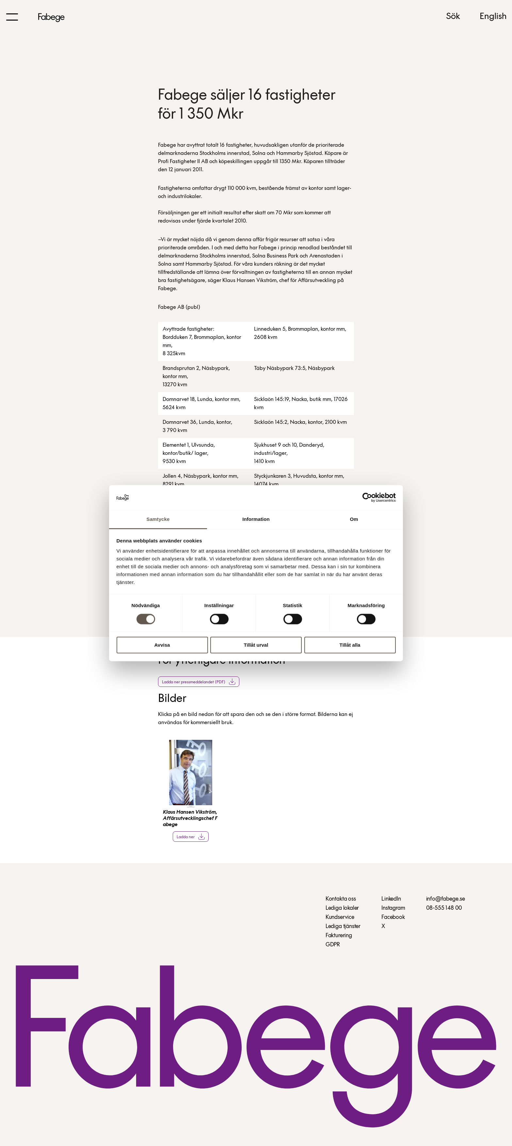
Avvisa (162, 645)
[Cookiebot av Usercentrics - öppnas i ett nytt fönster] (367, 497)
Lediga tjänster (343, 926)
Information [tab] (256, 519)
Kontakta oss (341, 899)
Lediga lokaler (342, 908)
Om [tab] (354, 519)
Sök (453, 16)
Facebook (393, 917)
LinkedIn (391, 899)
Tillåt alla (350, 645)
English (493, 16)
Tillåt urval (256, 645)
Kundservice (340, 917)
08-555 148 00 (444, 908)
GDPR (333, 945)
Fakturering (339, 936)
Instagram (393, 908)
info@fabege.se (445, 899)
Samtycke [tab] (158, 519)
